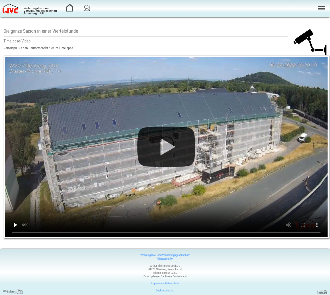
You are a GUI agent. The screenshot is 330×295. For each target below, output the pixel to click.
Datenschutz (172, 283)
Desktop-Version (165, 290)
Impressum (157, 283)
